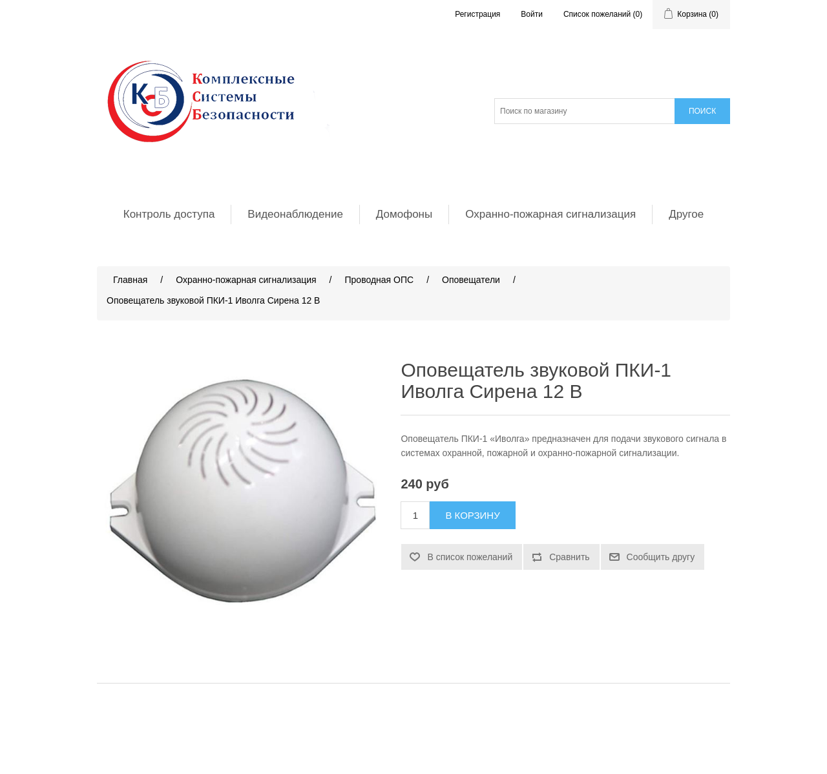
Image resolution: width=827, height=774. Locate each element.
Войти (532, 14)
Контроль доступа (169, 214)
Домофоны (404, 214)
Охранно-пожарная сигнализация (550, 214)
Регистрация (477, 14)
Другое (686, 214)
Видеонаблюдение (295, 214)
